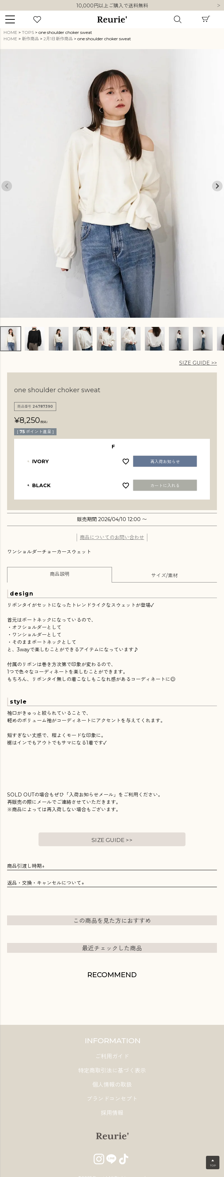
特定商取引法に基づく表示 (112, 1070)
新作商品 (30, 38)
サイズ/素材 (164, 575)
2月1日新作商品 (58, 38)
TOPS (28, 32)
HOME (10, 32)
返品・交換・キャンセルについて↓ (45, 883)
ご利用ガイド (112, 1056)
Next (218, 6)
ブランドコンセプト (112, 1098)
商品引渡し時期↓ (26, 866)
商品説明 (60, 574)
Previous (6, 186)
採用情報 (112, 1113)
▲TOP (213, 1163)
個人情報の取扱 (112, 1084)
